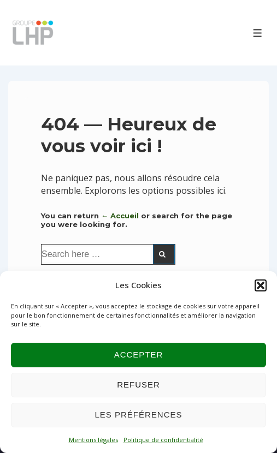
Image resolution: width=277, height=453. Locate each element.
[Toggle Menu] (258, 33)
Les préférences (138, 414)
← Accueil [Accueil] (120, 215)
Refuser (138, 384)
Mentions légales (93, 440)
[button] (260, 285)
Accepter (138, 354)
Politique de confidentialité (163, 440)
